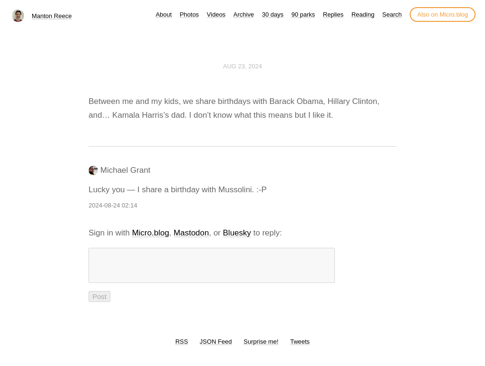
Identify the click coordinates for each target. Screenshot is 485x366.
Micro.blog (150, 232)
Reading (362, 14)
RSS (181, 347)
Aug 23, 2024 (242, 66)
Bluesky (237, 232)
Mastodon (191, 232)
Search (392, 14)
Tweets (300, 347)
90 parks (303, 14)
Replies (333, 14)
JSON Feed (216, 347)
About (164, 14)
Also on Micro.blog (442, 14)
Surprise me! (260, 347)
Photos (189, 14)
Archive (244, 14)
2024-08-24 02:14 (113, 205)
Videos (216, 14)
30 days (273, 14)
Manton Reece (52, 15)
